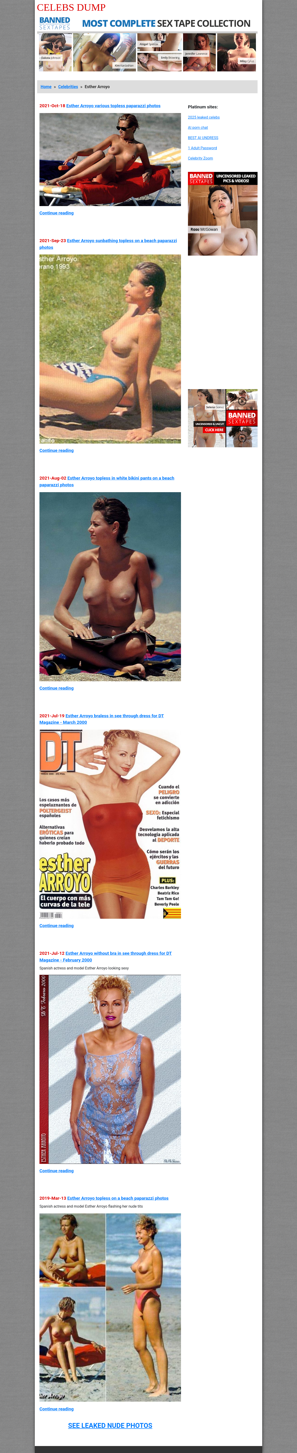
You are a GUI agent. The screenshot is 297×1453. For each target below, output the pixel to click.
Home (46, 86)
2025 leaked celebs (204, 117)
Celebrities (68, 86)
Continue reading (56, 213)
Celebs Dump (71, 7)
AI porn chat (198, 127)
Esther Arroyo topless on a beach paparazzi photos (117, 1198)
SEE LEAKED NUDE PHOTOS (110, 1426)
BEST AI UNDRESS (203, 138)
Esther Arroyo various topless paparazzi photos (113, 105)
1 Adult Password (202, 148)
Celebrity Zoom (200, 158)
